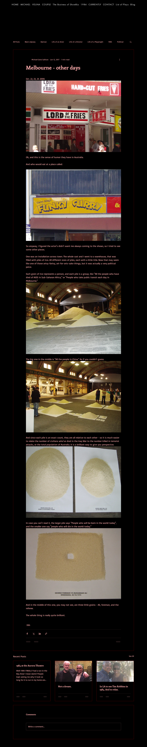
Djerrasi (44, 42)
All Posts (16, 42)
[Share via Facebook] (27, 633)
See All (131, 656)
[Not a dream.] (73, 671)
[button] (66, 4)
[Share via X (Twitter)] (33, 633)
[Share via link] (46, 633)
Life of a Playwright (95, 42)
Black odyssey (30, 42)
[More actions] (119, 59)
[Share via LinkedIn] (40, 633)
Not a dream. (64, 686)
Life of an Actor (58, 42)
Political (120, 42)
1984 (110, 42)
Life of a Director (75, 42)
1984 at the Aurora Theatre (30, 665)
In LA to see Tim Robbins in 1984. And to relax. (114, 688)
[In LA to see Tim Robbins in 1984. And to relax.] (115, 671)
